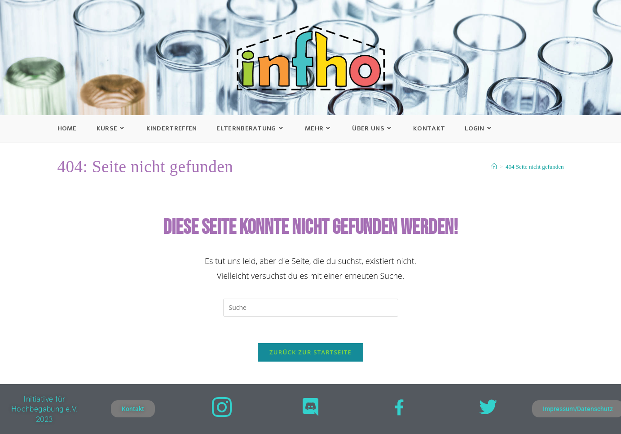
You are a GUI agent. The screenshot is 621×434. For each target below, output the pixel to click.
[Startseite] (494, 166)
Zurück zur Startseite (310, 353)
